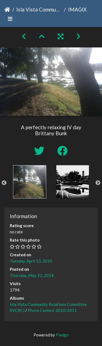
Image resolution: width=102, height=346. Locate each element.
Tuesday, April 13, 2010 (31, 260)
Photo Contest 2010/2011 (52, 310)
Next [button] (98, 183)
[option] (29, 181)
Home (7, 9)
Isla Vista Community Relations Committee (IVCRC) (39, 9)
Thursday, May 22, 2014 (32, 275)
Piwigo (62, 334)
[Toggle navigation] (10, 19)
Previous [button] (4, 183)
